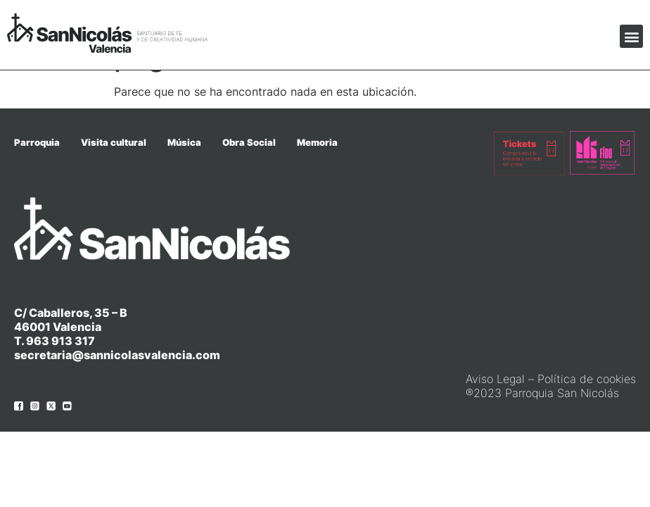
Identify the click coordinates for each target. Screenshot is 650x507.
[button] (631, 36)
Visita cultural (113, 142)
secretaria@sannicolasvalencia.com (117, 355)
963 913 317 (60, 341)
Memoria (317, 142)
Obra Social (249, 142)
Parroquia (37, 142)
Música (184, 142)
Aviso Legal (495, 379)
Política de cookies (586, 379)
